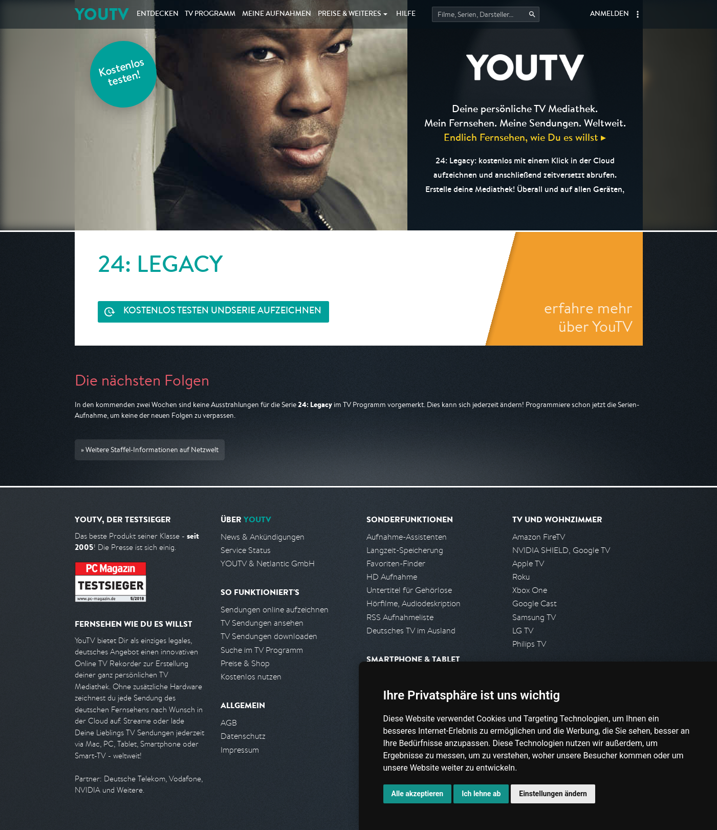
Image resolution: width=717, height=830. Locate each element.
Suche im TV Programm (262, 650)
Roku (521, 576)
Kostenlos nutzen (251, 676)
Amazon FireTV (538, 536)
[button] (638, 14)
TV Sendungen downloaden (269, 636)
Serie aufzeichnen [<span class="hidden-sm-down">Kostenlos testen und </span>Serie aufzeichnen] (222, 311)
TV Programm (210, 14)
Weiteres (349, 14)
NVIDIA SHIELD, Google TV (561, 550)
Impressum (240, 749)
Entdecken (158, 14)
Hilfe (406, 14)
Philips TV (529, 644)
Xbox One (529, 590)
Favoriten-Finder (395, 563)
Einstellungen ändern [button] (553, 794)
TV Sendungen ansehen (262, 623)
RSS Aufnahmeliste (399, 617)
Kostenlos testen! (122, 73)
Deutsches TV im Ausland (410, 630)
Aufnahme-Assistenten (406, 536)
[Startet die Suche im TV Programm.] (485, 14)
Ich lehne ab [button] (481, 794)
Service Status (246, 550)
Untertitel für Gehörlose (409, 590)
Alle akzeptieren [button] (418, 794)
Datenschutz (243, 736)
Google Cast (534, 603)
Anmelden (609, 14)
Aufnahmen (276, 14)
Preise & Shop (245, 663)
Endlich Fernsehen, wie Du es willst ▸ (525, 137)
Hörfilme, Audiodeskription (413, 603)
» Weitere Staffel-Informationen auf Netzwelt (150, 449)
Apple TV (528, 563)
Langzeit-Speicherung (404, 550)
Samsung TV (534, 617)
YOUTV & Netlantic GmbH (268, 563)
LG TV (522, 630)
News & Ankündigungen (263, 536)
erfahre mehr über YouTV (588, 317)
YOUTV (101, 14)
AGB (229, 722)
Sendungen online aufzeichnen (275, 609)
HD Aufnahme (391, 576)
